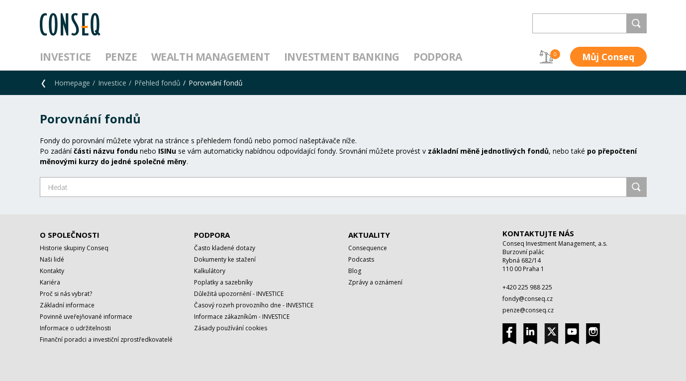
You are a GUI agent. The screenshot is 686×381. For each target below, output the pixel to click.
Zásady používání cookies (230, 328)
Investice (65, 57)
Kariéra (50, 282)
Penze (121, 57)
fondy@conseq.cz (527, 298)
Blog (354, 271)
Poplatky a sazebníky (223, 282)
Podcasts (361, 259)
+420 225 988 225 (527, 287)
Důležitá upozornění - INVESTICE (239, 293)
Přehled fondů (157, 83)
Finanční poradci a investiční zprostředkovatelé (106, 339)
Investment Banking (341, 57)
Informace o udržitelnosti (75, 328)
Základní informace (67, 305)
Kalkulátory (209, 271)
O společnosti (69, 235)
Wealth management (210, 57)
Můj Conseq (608, 57)
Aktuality (369, 235)
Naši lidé (52, 259)
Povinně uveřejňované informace (86, 316)
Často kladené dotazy (224, 248)
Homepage (72, 83)
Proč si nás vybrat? (66, 293)
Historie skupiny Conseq (74, 248)
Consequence (367, 248)
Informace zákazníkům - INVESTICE (242, 316)
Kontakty (52, 271)
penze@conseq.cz (528, 310)
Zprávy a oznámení (375, 282)
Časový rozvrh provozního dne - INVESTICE (253, 305)
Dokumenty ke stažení (225, 259)
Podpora (437, 57)
